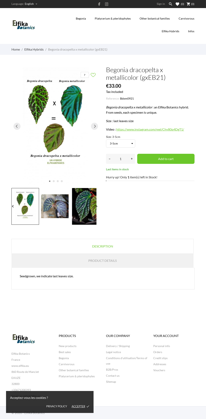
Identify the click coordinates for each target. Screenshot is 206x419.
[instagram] (106, 4)
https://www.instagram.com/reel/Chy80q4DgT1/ (150, 129)
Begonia (81, 18)
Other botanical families (155, 18)
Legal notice (113, 352)
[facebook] (99, 4)
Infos (191, 29)
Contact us (112, 375)
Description (102, 246)
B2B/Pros (112, 369)
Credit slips (160, 358)
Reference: (112, 98)
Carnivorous (186, 18)
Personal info (161, 346)
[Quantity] (120, 159)
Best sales (65, 352)
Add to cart (166, 159)
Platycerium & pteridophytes (113, 18)
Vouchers (159, 370)
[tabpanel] (55, 126)
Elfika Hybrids (170, 31)
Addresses (159, 364)
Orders (157, 352)
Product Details (102, 260)
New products (67, 346)
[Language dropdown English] (31, 3)
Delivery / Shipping (118, 346)
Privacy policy (56, 406)
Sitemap (111, 381)
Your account (166, 336)
